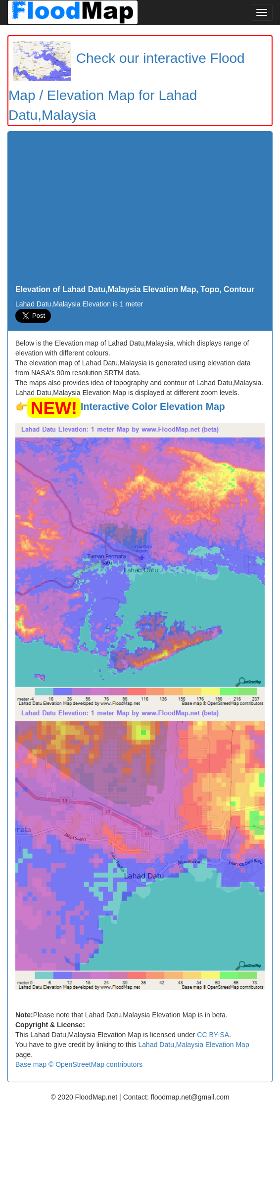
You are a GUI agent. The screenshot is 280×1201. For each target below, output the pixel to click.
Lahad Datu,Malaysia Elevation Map (194, 1045)
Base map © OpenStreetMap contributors (78, 1064)
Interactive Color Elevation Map (153, 406)
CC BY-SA (213, 1035)
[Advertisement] (140, 211)
